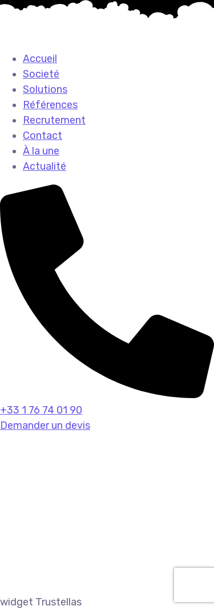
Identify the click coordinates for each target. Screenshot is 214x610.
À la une (41, 151)
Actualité (44, 166)
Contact (42, 135)
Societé (41, 74)
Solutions (45, 89)
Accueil (40, 58)
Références (50, 105)
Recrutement (54, 120)
